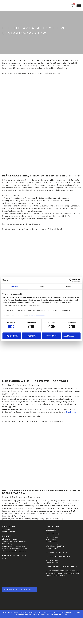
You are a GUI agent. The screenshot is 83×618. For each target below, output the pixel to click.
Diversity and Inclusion (10, 539)
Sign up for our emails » (17, 589)
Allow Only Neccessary (12, 336)
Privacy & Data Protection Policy (13, 546)
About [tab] (68, 286)
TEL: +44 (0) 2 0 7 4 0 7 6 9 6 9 (57, 552)
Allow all (68, 336)
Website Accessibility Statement (14, 551)
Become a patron (8, 532)
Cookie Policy (7, 544)
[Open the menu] (79, 5)
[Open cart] (72, 6)
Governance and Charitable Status (14, 541)
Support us (6, 529)
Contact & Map (51, 530)
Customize (51, 336)
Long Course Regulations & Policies (14, 548)
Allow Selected (31, 336)
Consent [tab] (14, 286)
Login (4, 558)
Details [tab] (41, 286)
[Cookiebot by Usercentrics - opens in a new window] (71, 280)
